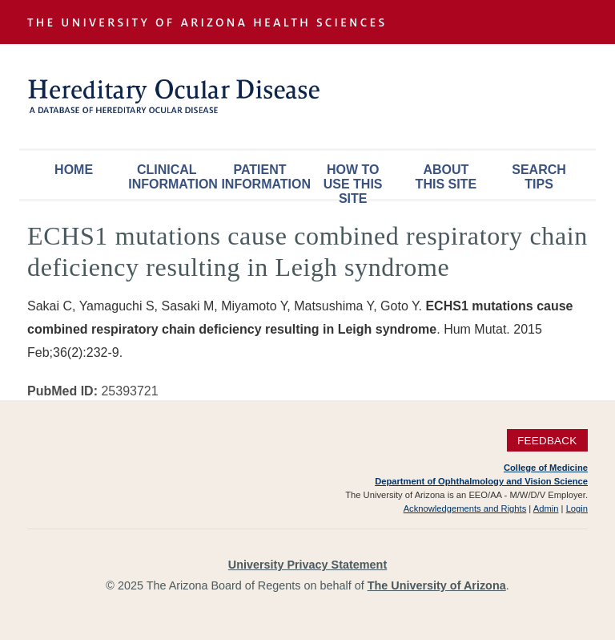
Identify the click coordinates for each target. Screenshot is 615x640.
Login (577, 508)
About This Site (446, 177)
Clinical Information (170, 177)
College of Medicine (546, 467)
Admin (546, 508)
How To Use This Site (353, 181)
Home (73, 169)
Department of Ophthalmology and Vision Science (481, 481)
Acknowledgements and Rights (465, 508)
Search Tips (539, 177)
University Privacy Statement (307, 564)
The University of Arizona (437, 585)
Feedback (547, 441)
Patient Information (263, 177)
